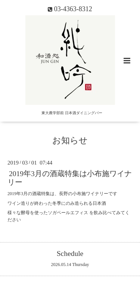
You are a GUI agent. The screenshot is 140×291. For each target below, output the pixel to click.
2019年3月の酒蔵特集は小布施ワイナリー (69, 178)
